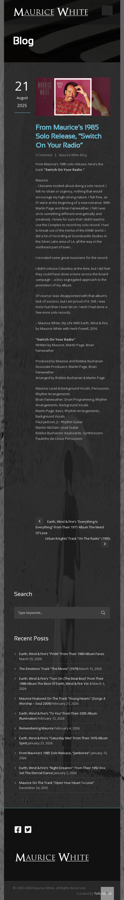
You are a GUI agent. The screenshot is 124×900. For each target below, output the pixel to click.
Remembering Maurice (36, 728)
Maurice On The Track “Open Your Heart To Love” (56, 782)
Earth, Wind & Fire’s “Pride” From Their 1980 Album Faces (61, 653)
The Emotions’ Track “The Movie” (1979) (48, 668)
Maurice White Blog (73, 155)
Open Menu (107, 10)
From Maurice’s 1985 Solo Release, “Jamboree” (54, 753)
